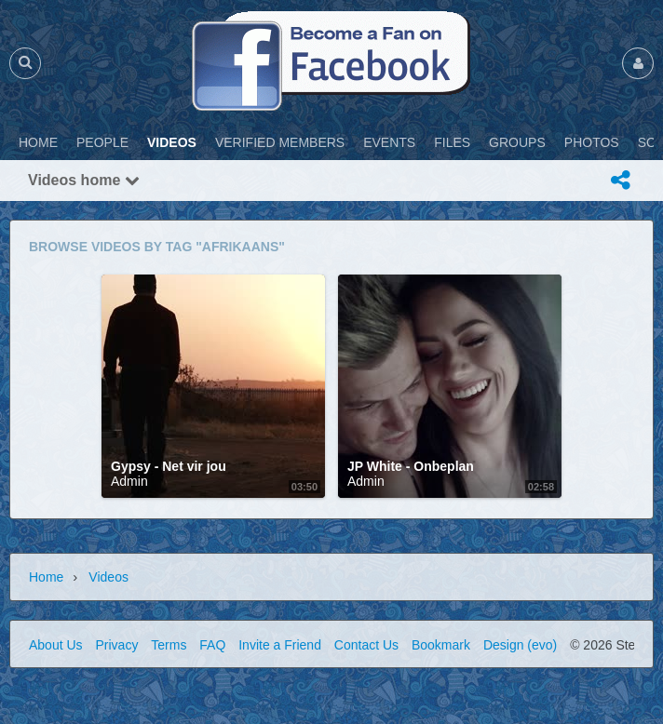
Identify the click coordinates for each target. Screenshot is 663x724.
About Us (56, 644)
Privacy (116, 644)
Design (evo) (520, 644)
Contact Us (366, 644)
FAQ (212, 644)
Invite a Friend (279, 644)
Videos (108, 577)
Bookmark (441, 644)
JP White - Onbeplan (410, 466)
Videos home (84, 180)
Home (46, 577)
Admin (129, 481)
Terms (168, 644)
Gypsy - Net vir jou (168, 466)
